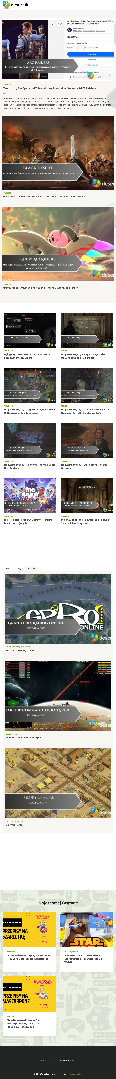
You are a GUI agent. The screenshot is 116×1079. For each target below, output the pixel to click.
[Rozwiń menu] (110, 4)
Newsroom (7, 84)
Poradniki (8, 351)
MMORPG (9, 734)
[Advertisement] (58, 549)
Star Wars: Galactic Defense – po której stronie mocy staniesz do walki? (84, 959)
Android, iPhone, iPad (14, 647)
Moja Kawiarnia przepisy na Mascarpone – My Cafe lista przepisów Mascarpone (23, 1023)
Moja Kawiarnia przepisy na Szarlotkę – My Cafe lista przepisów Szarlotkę (28, 959)
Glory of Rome (14, 825)
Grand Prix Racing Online (20, 650)
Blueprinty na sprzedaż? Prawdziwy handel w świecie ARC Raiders (53, 88)
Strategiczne (18, 821)
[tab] (8, 568)
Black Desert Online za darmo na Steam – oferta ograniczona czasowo (45, 196)
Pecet (27, 647)
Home (43, 1060)
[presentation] (58, 49)
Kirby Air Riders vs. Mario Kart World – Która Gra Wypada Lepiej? (41, 287)
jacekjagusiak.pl (75, 1074)
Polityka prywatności (63, 1060)
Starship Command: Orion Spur (23, 737)
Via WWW (17, 734)
